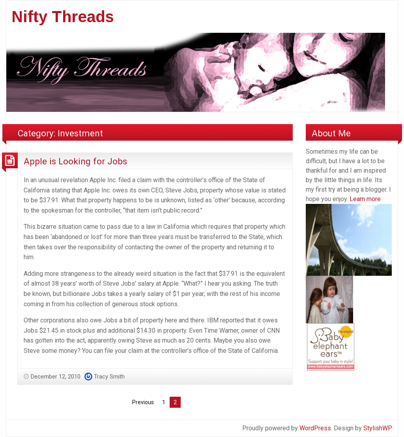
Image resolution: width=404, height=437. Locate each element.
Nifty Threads (62, 16)
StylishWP (377, 428)
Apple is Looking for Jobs (75, 161)
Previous (143, 402)
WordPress (315, 428)
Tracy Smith (109, 376)
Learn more (365, 199)
